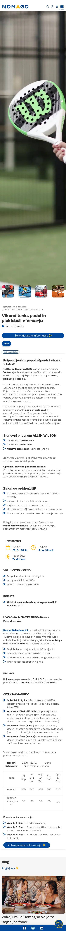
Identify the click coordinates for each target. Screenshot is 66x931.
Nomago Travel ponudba (14, 307)
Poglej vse (10, 868)
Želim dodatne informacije (33, 335)
